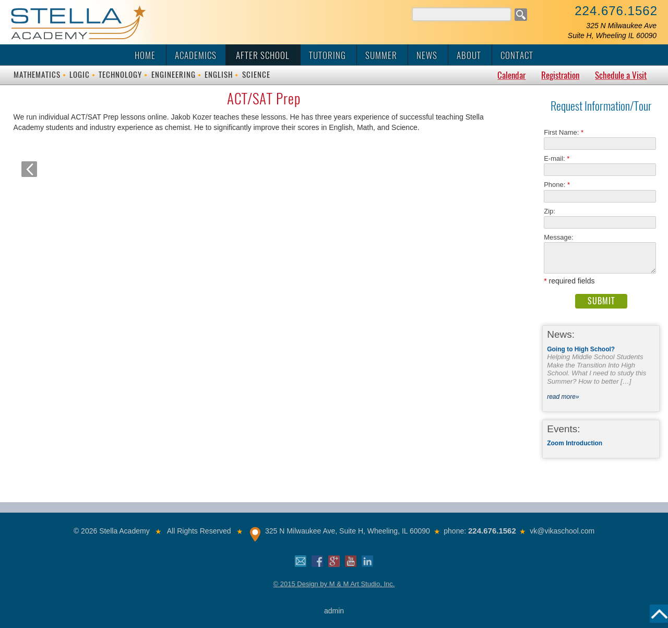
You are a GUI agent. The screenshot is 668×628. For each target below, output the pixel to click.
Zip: (552, 211)
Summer (381, 55)
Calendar (511, 75)
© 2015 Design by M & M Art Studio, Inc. (334, 584)
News (426, 55)
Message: (558, 237)
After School (263, 55)
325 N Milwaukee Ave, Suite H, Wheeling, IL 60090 (347, 531)
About (469, 55)
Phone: (557, 184)
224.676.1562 (616, 11)
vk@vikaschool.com (562, 531)
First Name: (563, 132)
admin (334, 611)
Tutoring (327, 55)
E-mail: (556, 158)
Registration (560, 75)
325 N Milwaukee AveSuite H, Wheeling (612, 30)
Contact (516, 55)
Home (145, 55)
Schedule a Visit (621, 75)
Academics (196, 55)
